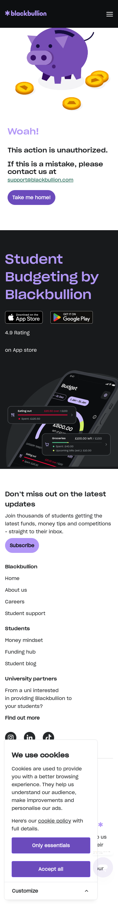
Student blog (20, 664)
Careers (15, 602)
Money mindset (24, 640)
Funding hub (20, 652)
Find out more (25, 718)
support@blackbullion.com (40, 180)
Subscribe (22, 545)
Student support (25, 613)
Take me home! (31, 198)
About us (16, 590)
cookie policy (54, 821)
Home (12, 578)
